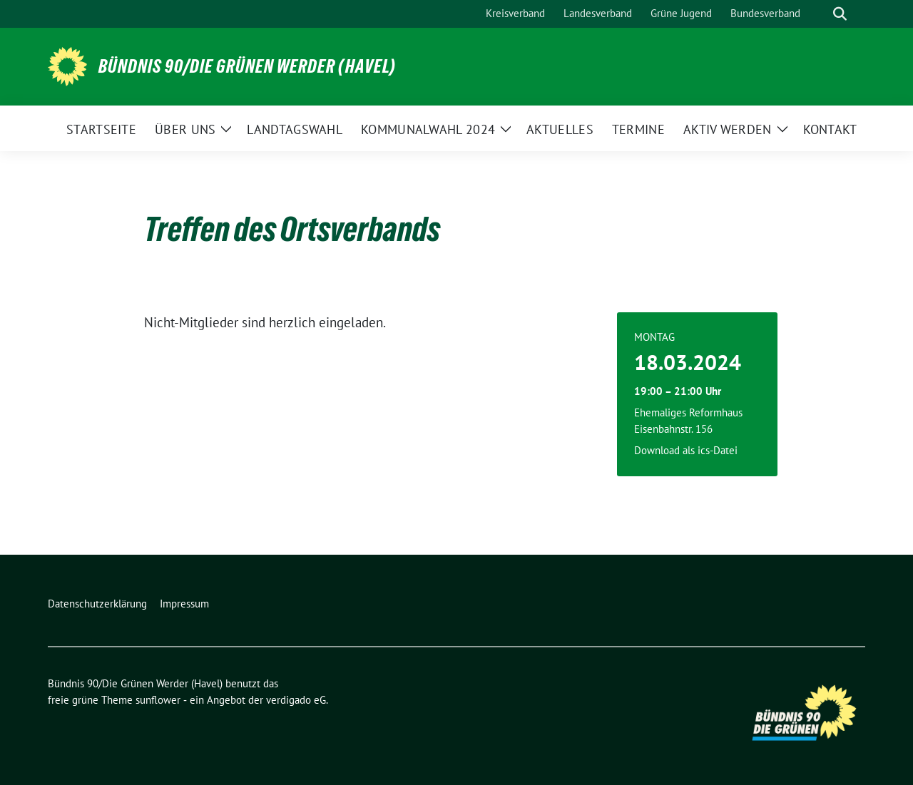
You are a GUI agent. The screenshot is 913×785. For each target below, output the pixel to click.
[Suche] (819, 14)
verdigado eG (296, 700)
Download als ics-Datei (686, 450)
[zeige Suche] (840, 14)
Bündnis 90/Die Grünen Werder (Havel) (247, 66)
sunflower (158, 700)
